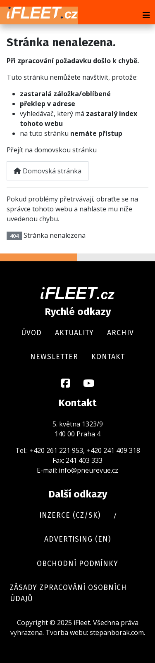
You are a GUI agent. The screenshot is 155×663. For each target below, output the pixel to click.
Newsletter (54, 357)
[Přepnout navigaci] (146, 15)
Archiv (120, 333)
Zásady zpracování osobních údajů (68, 593)
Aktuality (74, 333)
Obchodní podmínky (77, 563)
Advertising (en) (77, 539)
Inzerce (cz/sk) (69, 515)
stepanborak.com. (117, 632)
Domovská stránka (47, 170)
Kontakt (108, 357)
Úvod (31, 333)
